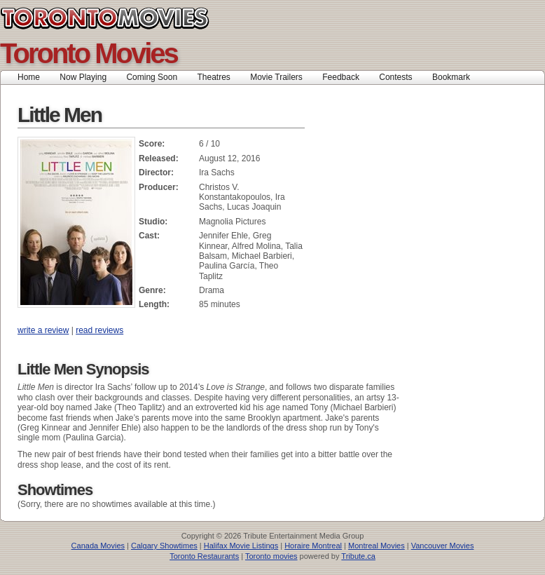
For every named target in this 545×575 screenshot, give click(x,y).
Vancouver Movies (442, 545)
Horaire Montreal (313, 545)
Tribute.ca (358, 556)
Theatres (213, 77)
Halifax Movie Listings (241, 545)
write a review (43, 330)
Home (29, 77)
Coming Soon (151, 77)
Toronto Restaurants (204, 556)
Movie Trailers (276, 77)
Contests (395, 77)
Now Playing (83, 77)
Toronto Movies (136, 18)
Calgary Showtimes (164, 545)
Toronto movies (271, 556)
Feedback (340, 77)
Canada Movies (98, 545)
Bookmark (455, 77)
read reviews (99, 330)
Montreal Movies (376, 545)
